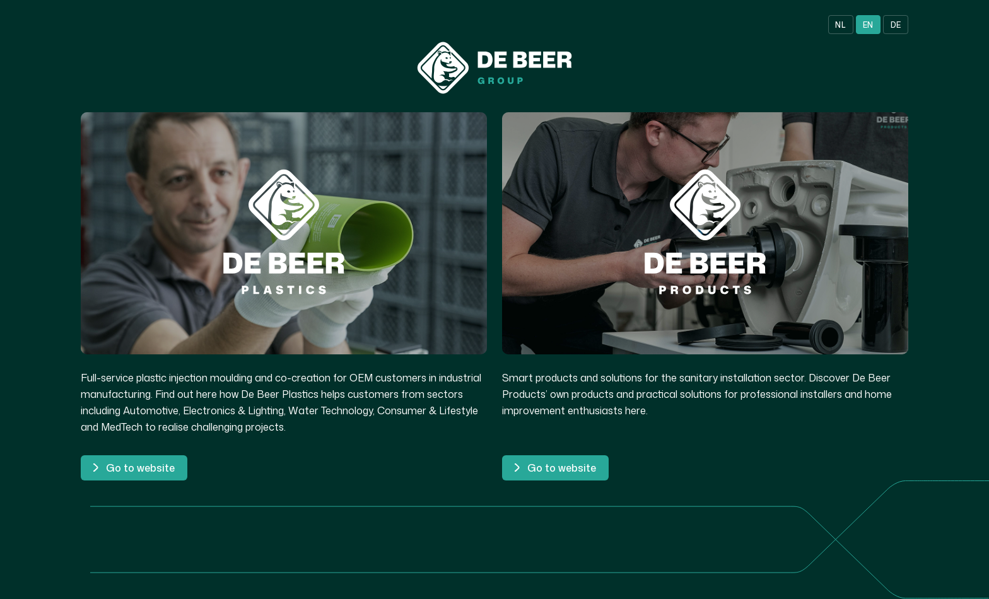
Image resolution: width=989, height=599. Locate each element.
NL (840, 25)
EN (868, 25)
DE (896, 25)
